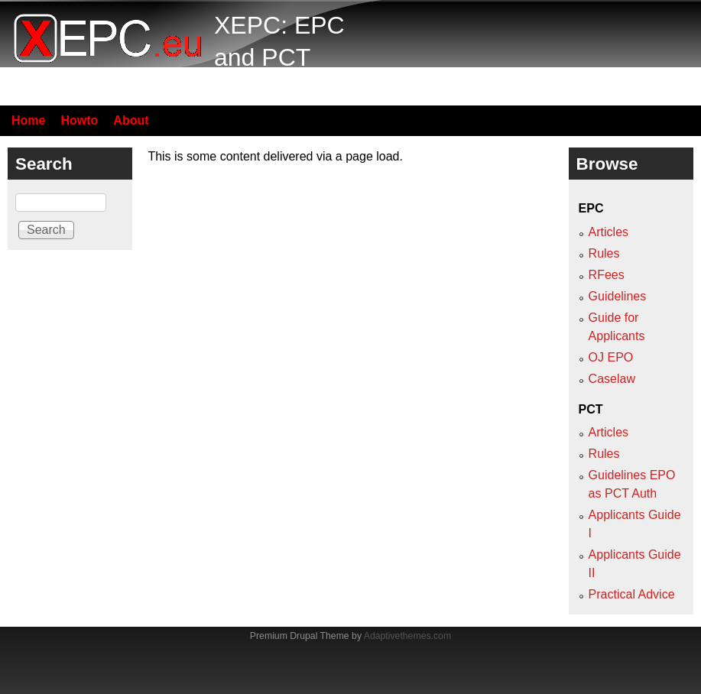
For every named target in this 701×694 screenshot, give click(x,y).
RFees (607, 274)
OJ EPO (611, 357)
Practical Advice (632, 594)
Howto (79, 120)
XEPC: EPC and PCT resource (279, 56)
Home (28, 120)
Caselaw (612, 378)
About (130, 120)
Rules (604, 253)
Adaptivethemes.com (407, 636)
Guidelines (618, 296)
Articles (608, 231)
